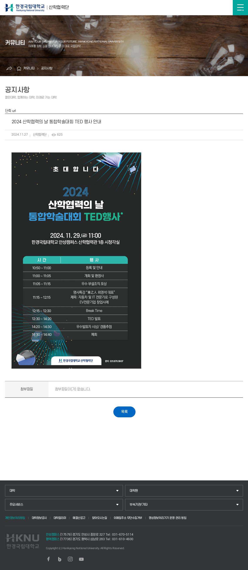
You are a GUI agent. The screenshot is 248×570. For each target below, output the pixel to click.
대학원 (134, 491)
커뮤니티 (29, 68)
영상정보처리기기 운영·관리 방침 (167, 518)
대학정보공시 (39, 518)
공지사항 (46, 68)
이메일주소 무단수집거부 (128, 518)
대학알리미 (60, 518)
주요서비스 (16, 504)
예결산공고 (79, 518)
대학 (12, 491)
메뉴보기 (240, 7)
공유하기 (9, 68)
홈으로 (19, 68)
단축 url (10, 111)
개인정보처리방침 (15, 518)
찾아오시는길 (99, 518)
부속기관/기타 (138, 504)
